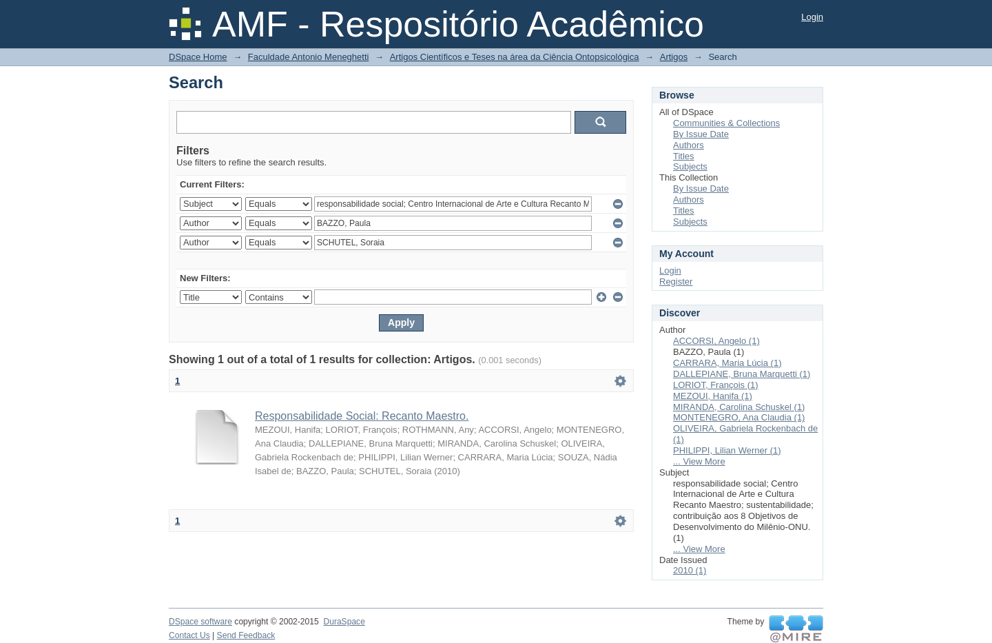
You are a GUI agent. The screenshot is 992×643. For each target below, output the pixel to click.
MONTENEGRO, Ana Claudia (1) (739, 417)
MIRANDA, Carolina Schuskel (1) (739, 407)
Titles (683, 156)
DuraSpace (343, 621)
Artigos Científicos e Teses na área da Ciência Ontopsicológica (514, 57)
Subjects (690, 166)
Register (675, 281)
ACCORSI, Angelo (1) (716, 341)
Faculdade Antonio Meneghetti (308, 57)
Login (812, 17)
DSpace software (200, 621)
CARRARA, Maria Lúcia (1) (727, 363)
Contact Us (189, 635)
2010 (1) (689, 570)
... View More (699, 461)
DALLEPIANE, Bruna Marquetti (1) (741, 374)
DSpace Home (198, 57)
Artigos (674, 57)
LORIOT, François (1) (715, 385)
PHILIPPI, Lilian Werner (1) (727, 450)
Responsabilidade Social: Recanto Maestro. (361, 416)
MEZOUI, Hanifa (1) (712, 396)
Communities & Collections (726, 123)
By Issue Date (701, 134)
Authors (688, 145)
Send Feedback (246, 635)
